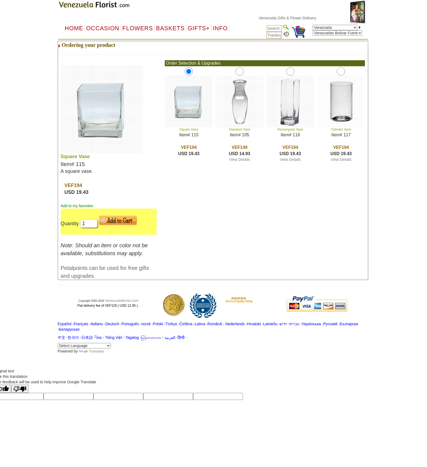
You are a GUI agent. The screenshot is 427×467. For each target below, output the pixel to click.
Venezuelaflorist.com (121, 301)
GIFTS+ (199, 28)
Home (74, 28)
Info (220, 28)
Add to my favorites (77, 206)
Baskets (170, 28)
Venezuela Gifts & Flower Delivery (293, 18)
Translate (91, 351)
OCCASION (103, 28)
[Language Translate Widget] (84, 345)
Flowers (137, 28)
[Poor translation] (20, 389)
